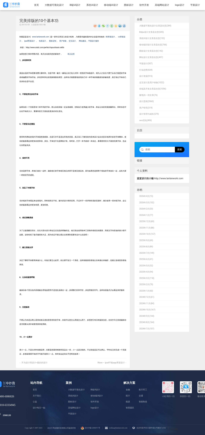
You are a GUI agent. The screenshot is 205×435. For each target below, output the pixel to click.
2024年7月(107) (146, 328)
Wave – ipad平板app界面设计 (111, 362)
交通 (141, 395)
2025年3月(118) (146, 278)
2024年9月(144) (146, 316)
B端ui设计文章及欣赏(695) (151, 32)
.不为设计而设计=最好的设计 (34, 362)
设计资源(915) (145, 76)
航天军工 (143, 389)
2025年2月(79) (146, 284)
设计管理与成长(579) (149, 114)
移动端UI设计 (111, 5)
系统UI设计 (92, 5)
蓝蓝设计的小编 (38, 25)
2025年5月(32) (146, 265)
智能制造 (143, 401)
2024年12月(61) (146, 297)
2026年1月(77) (146, 215)
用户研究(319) (145, 108)
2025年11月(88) (146, 228)
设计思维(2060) (146, 101)
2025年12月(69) (146, 221)
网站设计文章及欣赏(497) (151, 57)
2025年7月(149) (146, 253)
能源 (128, 401)
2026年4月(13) (146, 196)
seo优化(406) (145, 120)
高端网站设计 (162, 5)
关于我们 (37, 395)
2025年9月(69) (146, 240)
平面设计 (195, 5)
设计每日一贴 (39, 408)
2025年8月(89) (146, 246)
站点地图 (174, 429)
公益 (35, 401)
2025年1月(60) (146, 291)
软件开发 (144, 5)
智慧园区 (130, 408)
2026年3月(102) (146, 202)
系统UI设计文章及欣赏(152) (152, 38)
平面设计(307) (145, 63)
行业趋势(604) (145, 70)
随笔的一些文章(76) (148, 95)
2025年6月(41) (146, 259)
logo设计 (179, 5)
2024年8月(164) (146, 322)
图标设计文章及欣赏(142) (151, 51)
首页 (36, 5)
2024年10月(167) (147, 309)
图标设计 (129, 5)
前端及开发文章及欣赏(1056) (152, 89)
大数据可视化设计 (54, 5)
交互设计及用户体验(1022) (151, 82)
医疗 (128, 395)
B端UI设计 (75, 5)
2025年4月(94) (146, 272)
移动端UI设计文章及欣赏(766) (153, 44)
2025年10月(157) (147, 234)
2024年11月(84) (146, 303)
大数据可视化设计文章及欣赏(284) (155, 25)
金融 (128, 389)
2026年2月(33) (146, 209)
